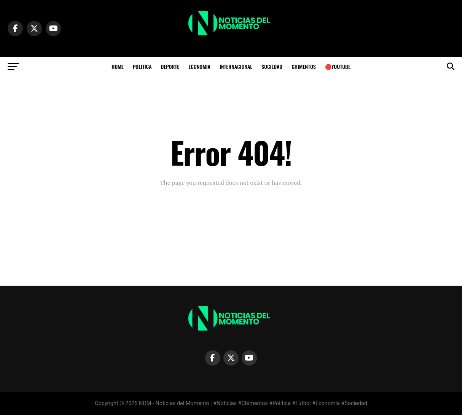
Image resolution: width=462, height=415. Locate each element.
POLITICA (142, 66)
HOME (118, 66)
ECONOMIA (199, 66)
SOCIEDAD (271, 66)
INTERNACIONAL (236, 66)
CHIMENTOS (304, 66)
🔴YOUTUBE (337, 66)
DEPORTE (170, 66)
